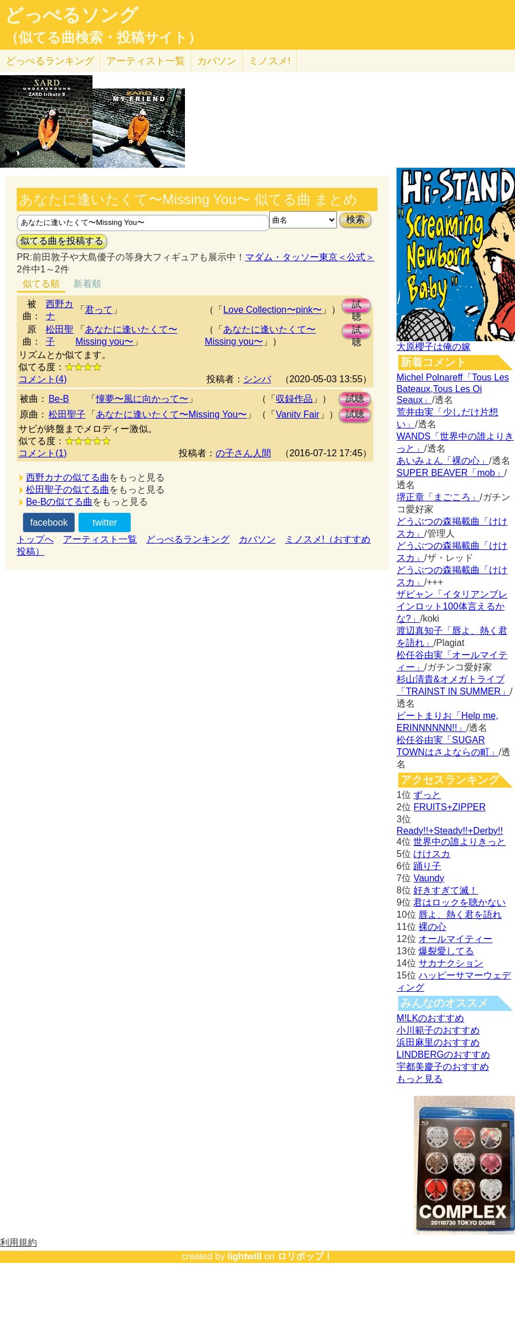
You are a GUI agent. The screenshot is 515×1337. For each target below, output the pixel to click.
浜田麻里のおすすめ (438, 1042)
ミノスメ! (270, 61)
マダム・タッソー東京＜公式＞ (310, 257)
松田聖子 (67, 414)
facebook (49, 522)
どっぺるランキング (187, 539)
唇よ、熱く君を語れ (460, 914)
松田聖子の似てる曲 (67, 489)
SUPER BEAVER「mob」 (450, 473)
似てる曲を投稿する (61, 241)
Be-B (59, 399)
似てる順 (41, 284)
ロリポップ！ (305, 1256)
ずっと (427, 795)
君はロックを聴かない (459, 902)
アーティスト (145, 61)
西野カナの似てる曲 (67, 477)
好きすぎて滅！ (445, 890)
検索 (355, 219)
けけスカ (431, 854)
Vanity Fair (297, 414)
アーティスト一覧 (100, 539)
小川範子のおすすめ (438, 1030)
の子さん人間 (243, 453)
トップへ (35, 539)
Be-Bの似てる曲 (59, 502)
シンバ (257, 379)
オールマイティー (455, 939)
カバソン (216, 61)
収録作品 (294, 399)
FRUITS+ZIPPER (449, 807)
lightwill (244, 1256)
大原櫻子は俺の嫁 (433, 347)
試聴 (356, 306)
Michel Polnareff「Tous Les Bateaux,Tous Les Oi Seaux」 (453, 388)
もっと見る (420, 1079)
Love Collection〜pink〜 (272, 310)
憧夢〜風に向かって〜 (142, 399)
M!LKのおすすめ (430, 1018)
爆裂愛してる (446, 951)
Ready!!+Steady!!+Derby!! (450, 831)
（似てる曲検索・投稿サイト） (103, 37)
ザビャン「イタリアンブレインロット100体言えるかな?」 (452, 606)
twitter (104, 522)
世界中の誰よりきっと (459, 842)
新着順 (87, 284)
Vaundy (428, 878)
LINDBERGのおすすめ (443, 1054)
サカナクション (450, 963)
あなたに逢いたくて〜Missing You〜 (171, 414)
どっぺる (50, 61)
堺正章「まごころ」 (438, 497)
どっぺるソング (71, 15)
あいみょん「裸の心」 (443, 461)
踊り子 (427, 866)
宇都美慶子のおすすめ (443, 1067)
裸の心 (432, 927)
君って (99, 310)
